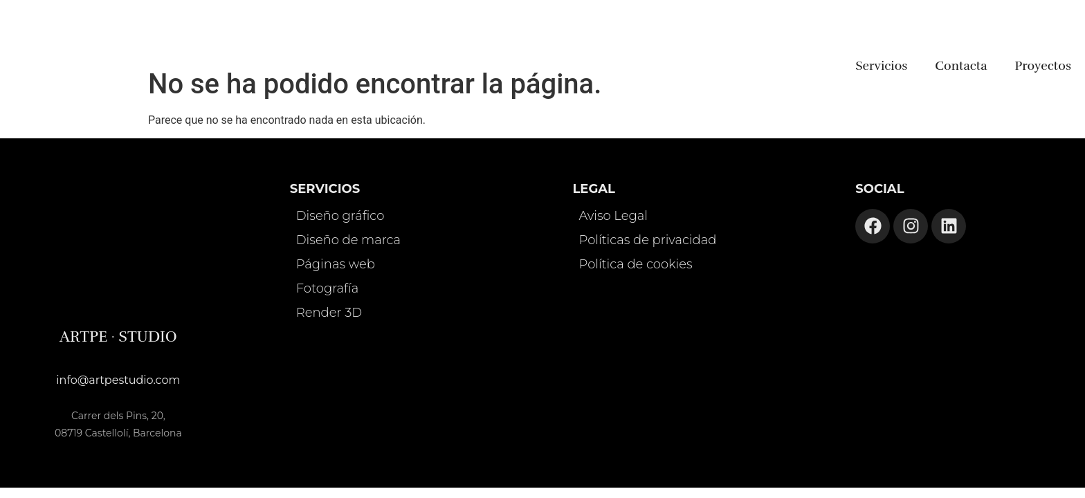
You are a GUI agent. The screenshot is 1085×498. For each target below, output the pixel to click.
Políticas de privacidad (648, 240)
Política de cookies (636, 264)
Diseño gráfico (340, 216)
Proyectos (1043, 65)
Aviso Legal (613, 216)
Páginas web (335, 264)
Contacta (961, 65)
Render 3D (329, 313)
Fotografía (327, 288)
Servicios (881, 65)
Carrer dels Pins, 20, (118, 415)
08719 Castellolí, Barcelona (118, 433)
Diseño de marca (348, 240)
